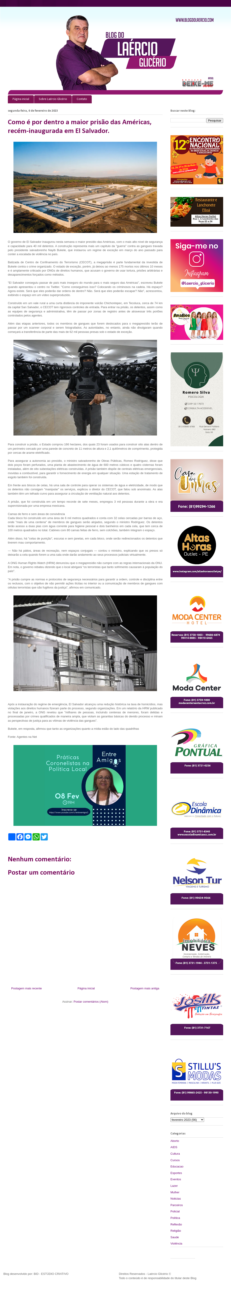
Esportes (176, 1173)
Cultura (175, 1153)
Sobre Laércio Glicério (53, 99)
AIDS (173, 1147)
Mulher (174, 1192)
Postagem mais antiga (144, 988)
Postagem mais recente (26, 988)
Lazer (174, 1185)
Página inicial (21, 99)
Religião (175, 1230)
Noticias (175, 1198)
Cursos (175, 1160)
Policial (175, 1211)
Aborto (174, 1141)
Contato (82, 99)
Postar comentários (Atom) (91, 1001)
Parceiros (176, 1205)
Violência (176, 1243)
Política (175, 1218)
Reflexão (176, 1224)
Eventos (175, 1179)
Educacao (176, 1166)
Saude (174, 1237)
